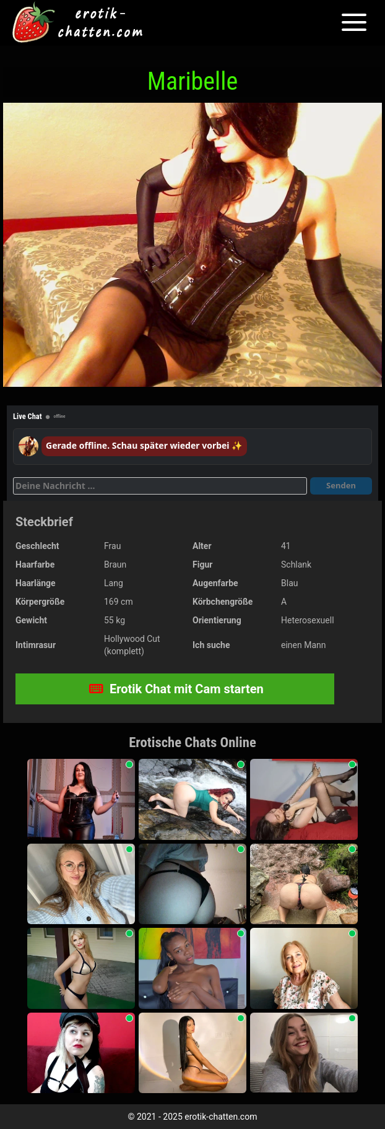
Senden (341, 485)
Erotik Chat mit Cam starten (176, 688)
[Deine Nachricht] (160, 486)
